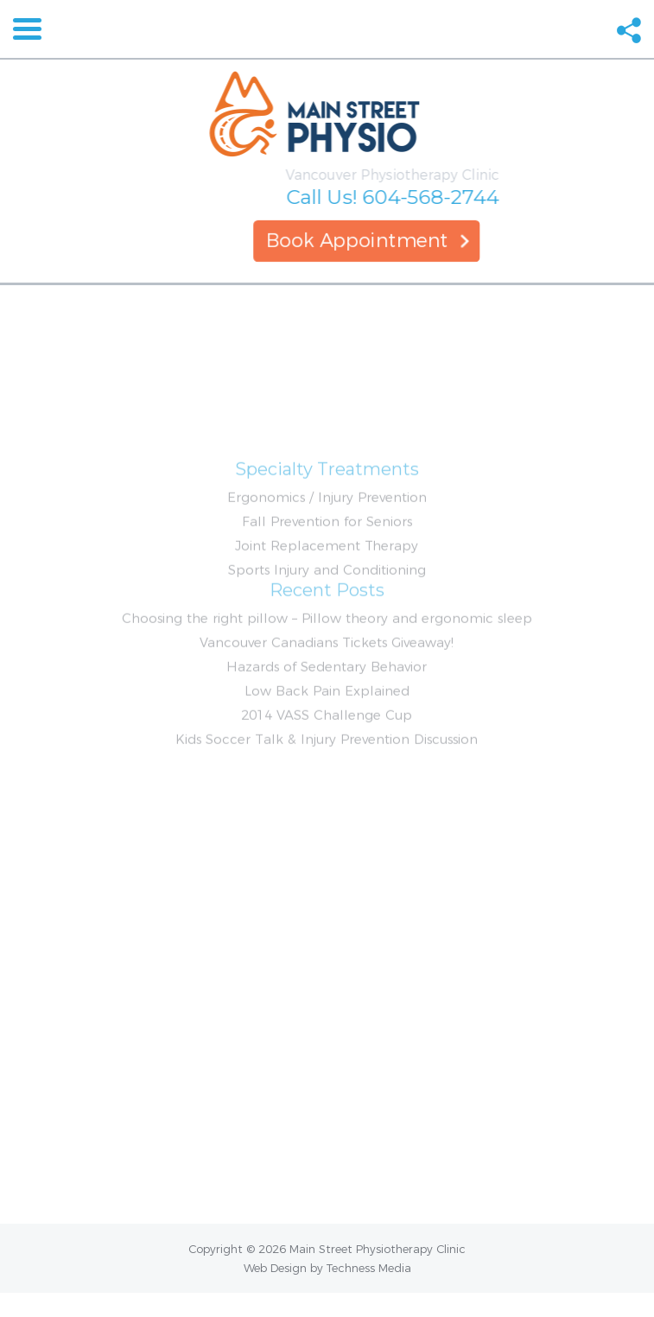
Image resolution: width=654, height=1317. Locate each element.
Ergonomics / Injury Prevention (327, 540)
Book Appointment (371, 240)
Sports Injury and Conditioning (327, 613)
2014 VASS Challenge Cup (326, 758)
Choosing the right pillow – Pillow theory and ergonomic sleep (327, 661)
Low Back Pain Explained (327, 734)
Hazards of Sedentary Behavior (326, 710)
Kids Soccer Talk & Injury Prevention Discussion (326, 782)
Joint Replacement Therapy (326, 589)
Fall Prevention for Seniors (327, 565)
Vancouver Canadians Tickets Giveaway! (327, 686)
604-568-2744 (460, 197)
